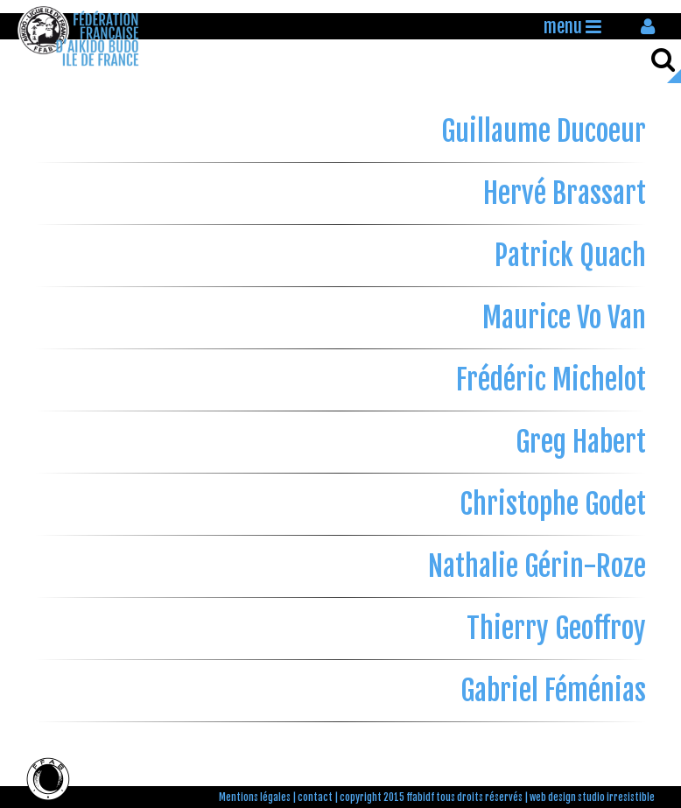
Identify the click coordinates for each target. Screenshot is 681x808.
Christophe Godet (553, 504)
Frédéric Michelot (551, 379)
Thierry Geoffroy (556, 628)
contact (315, 797)
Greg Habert (581, 442)
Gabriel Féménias (553, 690)
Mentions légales (255, 797)
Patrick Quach (570, 255)
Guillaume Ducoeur (543, 131)
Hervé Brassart (564, 193)
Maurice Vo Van (564, 317)
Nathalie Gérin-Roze (537, 566)
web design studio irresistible (592, 797)
